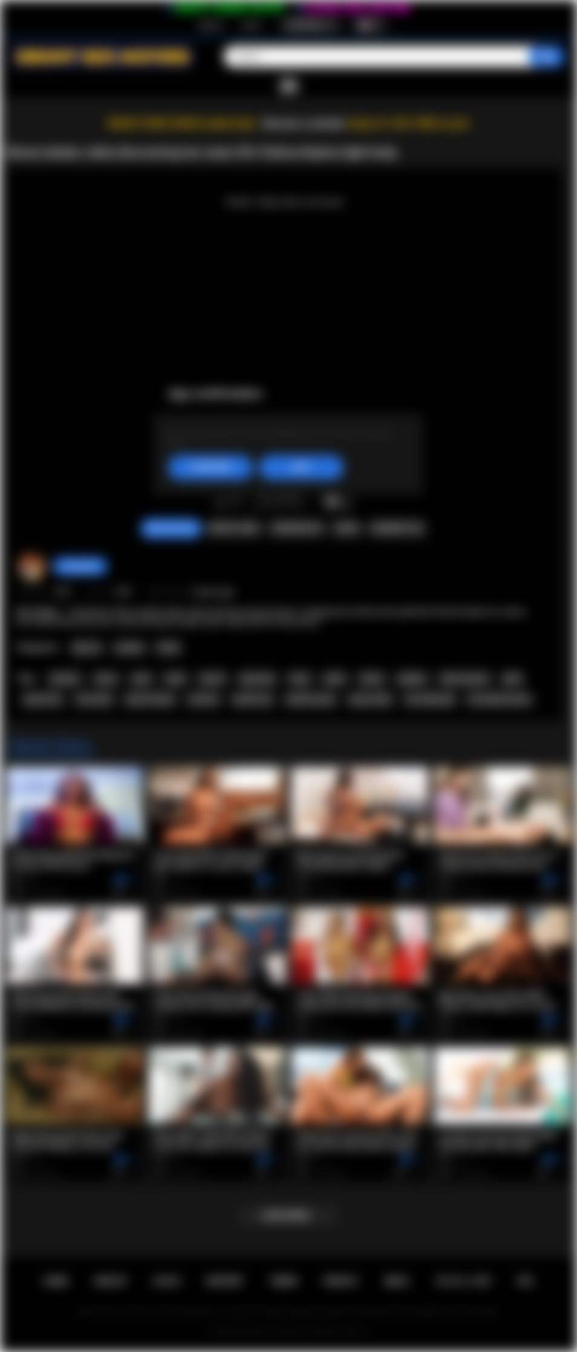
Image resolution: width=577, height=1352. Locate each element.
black (175, 678)
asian (141, 678)
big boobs (258, 678)
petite (334, 678)
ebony (106, 678)
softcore (203, 699)
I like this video (220, 502)
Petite (168, 648)
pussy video (370, 699)
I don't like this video (236, 502)
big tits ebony (150, 699)
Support (224, 1281)
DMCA (397, 1281)
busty (299, 678)
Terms (284, 1281)
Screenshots (297, 528)
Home (56, 1281)
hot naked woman (499, 699)
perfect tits (253, 699)
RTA (525, 1281)
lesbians (65, 678)
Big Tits (87, 648)
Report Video (233, 528)
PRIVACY (341, 1281)
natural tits (42, 699)
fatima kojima (464, 678)
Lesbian (129, 648)
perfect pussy (311, 699)
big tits (212, 678)
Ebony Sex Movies (276, 1331)
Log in (251, 25)
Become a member (304, 123)
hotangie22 (80, 566)
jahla (512, 678)
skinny (371, 678)
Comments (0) (396, 528)
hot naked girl (429, 699)
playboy (412, 678)
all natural (94, 699)
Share (346, 528)
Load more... (289, 1215)
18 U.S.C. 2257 (463, 1281)
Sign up (210, 25)
